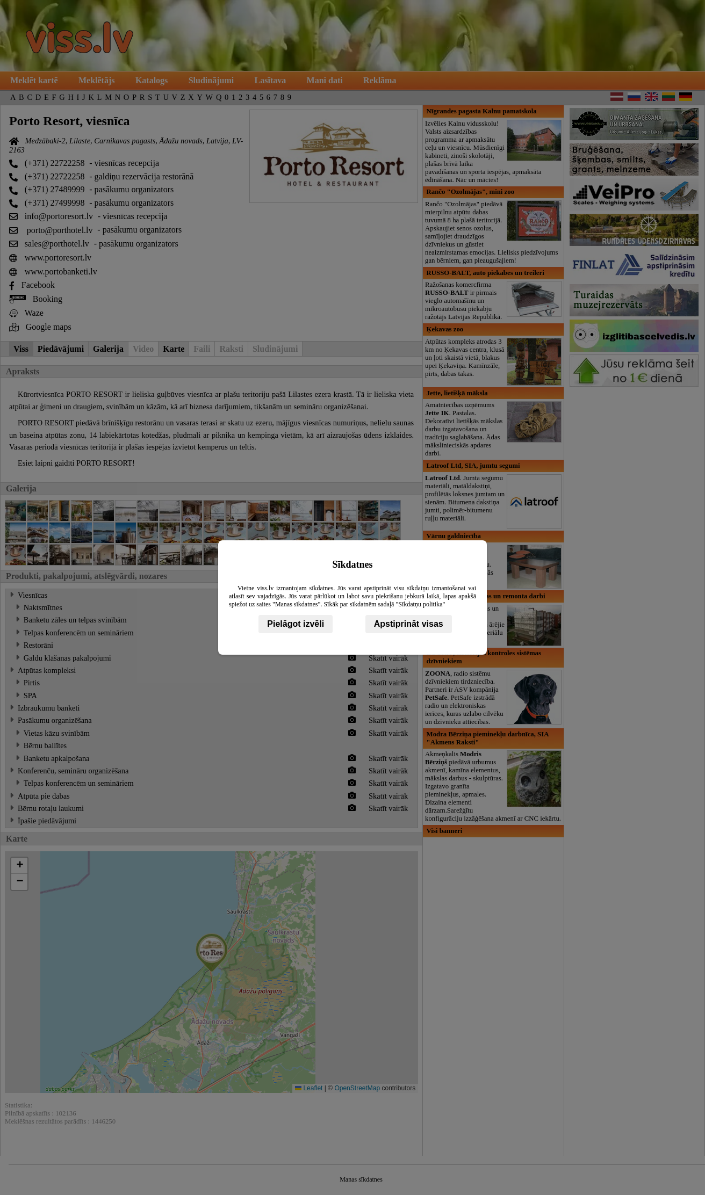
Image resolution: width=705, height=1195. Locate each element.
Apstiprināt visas (408, 623)
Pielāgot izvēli (295, 623)
